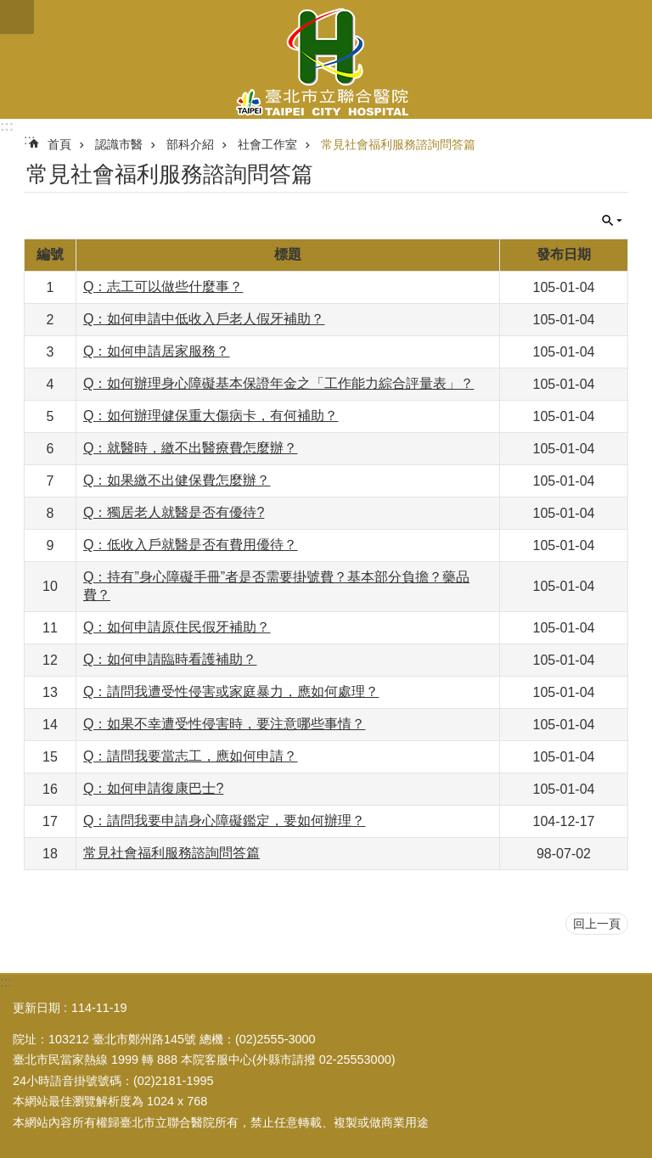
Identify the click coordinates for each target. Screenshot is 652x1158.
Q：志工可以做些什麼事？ (163, 286)
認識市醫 (119, 144)
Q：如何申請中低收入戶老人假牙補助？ (203, 319)
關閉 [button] (17, 17)
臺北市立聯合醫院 (326, 59)
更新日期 (36, 1008)
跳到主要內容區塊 (8, 8)
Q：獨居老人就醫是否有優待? (173, 512)
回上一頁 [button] (597, 923)
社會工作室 (267, 144)
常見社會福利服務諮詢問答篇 (398, 144)
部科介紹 (190, 144)
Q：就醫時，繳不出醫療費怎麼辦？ (190, 448)
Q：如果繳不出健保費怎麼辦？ (176, 480)
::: (7, 126)
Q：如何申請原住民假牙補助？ (176, 627)
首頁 (59, 144)
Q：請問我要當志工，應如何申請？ (190, 756)
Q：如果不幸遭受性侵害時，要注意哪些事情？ (224, 724)
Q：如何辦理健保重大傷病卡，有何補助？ (210, 415)
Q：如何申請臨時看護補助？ (169, 659)
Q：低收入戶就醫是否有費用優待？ (190, 544)
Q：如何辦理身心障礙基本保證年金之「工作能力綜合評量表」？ (278, 383)
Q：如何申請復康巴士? (153, 788)
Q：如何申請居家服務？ (156, 351)
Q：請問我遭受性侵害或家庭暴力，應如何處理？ (231, 691)
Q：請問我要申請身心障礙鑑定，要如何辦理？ (224, 820)
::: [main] (29, 139)
